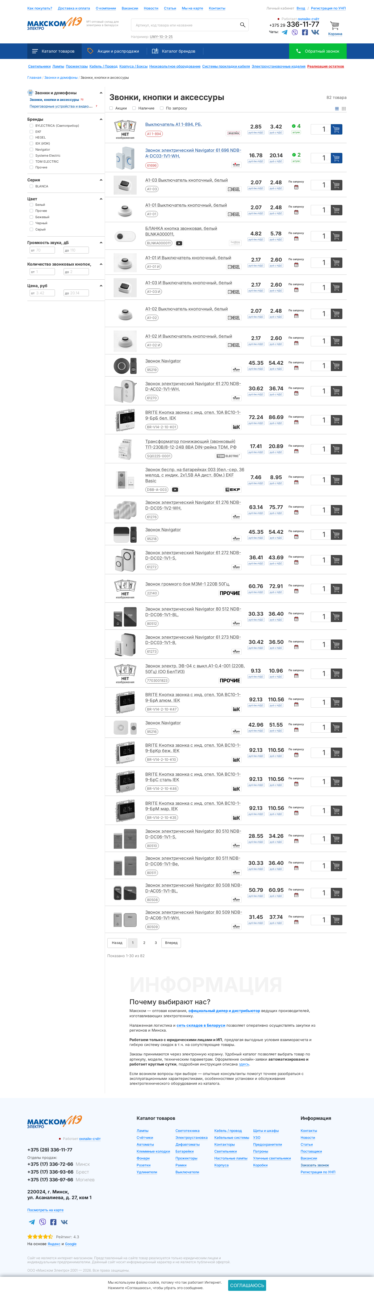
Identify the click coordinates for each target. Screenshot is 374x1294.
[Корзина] (335, 25)
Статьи (170, 8)
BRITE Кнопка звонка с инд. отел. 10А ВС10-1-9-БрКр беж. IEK (193, 748)
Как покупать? (39, 8)
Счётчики (145, 1137)
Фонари (143, 1158)
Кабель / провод (228, 1130)
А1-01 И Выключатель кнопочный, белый (188, 257)
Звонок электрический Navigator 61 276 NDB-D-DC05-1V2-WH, (193, 505)
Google (71, 1244)
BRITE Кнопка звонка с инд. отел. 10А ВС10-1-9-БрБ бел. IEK (193, 415)
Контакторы (224, 1144)
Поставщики (311, 1151)
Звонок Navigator (163, 361)
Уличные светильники (272, 1158)
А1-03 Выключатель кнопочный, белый (186, 180)
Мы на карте (192, 8)
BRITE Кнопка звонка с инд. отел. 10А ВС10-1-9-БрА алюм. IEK (193, 697)
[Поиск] (242, 25)
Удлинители (147, 1172)
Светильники (39, 66)
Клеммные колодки (153, 1151)
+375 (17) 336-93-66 (58, 1172)
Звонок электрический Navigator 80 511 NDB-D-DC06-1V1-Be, (193, 861)
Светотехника (187, 1130)
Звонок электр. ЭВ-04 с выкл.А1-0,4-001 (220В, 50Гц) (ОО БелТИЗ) (195, 668)
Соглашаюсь (247, 1285)
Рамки (180, 1165)
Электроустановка (191, 1137)
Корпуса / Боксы (133, 66)
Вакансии (130, 8)
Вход (301, 8)
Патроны (260, 1151)
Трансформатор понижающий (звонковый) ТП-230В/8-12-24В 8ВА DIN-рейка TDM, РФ (190, 444)
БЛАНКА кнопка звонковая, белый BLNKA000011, (181, 231)
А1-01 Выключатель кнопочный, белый (186, 205)
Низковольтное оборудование (175, 66)
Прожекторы (77, 66)
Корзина (335, 34)
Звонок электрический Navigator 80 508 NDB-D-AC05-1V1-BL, (193, 888)
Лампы (58, 66)
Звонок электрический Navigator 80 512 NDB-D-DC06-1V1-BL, (193, 611)
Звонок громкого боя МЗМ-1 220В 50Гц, (187, 584)
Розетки (143, 1165)
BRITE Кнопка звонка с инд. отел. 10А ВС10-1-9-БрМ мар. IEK (193, 806)
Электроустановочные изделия (279, 66)
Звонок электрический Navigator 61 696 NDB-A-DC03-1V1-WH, (193, 153)
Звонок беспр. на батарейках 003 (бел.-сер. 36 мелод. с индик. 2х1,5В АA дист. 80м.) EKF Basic (194, 475)
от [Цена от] (33, 250)
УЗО (256, 1137)
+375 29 (294, 25)
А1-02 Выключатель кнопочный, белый (186, 309)
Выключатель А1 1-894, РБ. (173, 124)
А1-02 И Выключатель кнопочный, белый (188, 336)
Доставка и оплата (74, 8)
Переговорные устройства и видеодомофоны (68, 106)
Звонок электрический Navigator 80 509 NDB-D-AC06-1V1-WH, (193, 915)
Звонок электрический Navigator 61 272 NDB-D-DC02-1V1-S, (193, 555)
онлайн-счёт (308, 19)
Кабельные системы (231, 1137)
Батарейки (184, 1151)
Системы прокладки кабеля (226, 66)
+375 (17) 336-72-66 (58, 1164)
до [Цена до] (67, 250)
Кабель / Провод (103, 66)
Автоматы (145, 1144)
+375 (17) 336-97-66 (61, 1179)
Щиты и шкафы (266, 1130)
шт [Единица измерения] (327, 130)
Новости (151, 8)
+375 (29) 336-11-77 (49, 1150)
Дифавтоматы (187, 1144)
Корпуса (221, 1165)
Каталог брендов (173, 51)
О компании (106, 8)
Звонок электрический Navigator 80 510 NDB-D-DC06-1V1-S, (193, 834)
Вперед (171, 942)
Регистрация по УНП (328, 8)
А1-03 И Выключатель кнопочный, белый (188, 282)
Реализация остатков (325, 66)
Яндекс (54, 1244)
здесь (244, 1064)
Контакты (217, 8)
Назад (117, 942)
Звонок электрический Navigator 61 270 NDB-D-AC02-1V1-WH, (193, 386)
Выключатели (187, 1172)
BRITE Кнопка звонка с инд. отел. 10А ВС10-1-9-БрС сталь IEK (193, 777)
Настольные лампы (230, 1158)
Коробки (260, 1165)
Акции (113, 51)
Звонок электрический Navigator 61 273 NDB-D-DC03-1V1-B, (193, 640)
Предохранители (267, 1144)
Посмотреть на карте (45, 1210)
